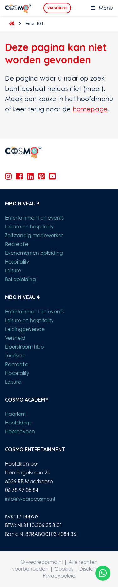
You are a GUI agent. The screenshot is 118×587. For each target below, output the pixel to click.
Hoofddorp (18, 422)
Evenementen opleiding (34, 253)
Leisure (13, 270)
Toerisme (15, 355)
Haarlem (15, 414)
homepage (90, 109)
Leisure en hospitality (29, 226)
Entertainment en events (34, 218)
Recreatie (16, 244)
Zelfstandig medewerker (34, 235)
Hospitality (17, 262)
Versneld (15, 338)
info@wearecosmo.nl (30, 499)
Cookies (63, 569)
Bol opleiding (20, 279)
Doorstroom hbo (24, 347)
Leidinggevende (25, 329)
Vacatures (57, 8)
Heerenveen (20, 431)
